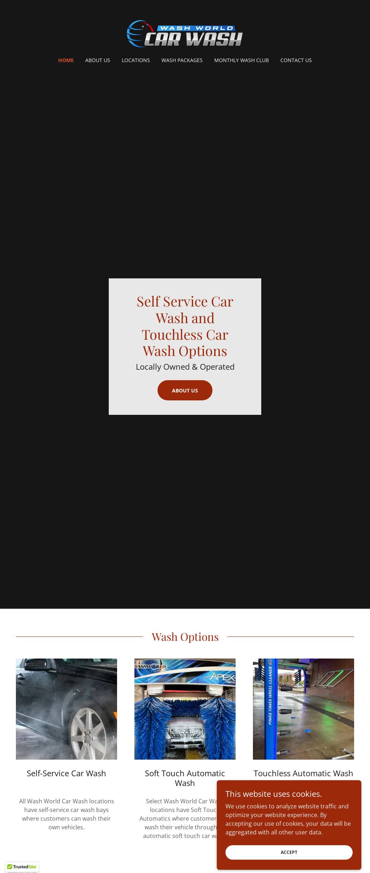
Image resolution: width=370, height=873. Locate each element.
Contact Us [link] (296, 60)
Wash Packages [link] (182, 60)
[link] (185, 33)
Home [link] (66, 60)
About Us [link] (97, 60)
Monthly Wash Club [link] (241, 60)
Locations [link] (136, 60)
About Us (185, 390)
